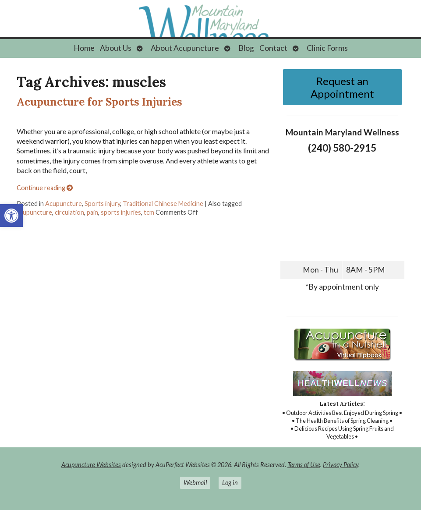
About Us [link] (115, 48)
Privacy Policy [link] (340, 464)
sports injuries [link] (121, 212)
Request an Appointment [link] (342, 87)
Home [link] (84, 48)
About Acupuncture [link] (185, 48)
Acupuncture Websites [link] (91, 464)
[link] (11, 215)
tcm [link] (149, 212)
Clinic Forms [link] (327, 48)
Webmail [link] (195, 482)
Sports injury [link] (102, 203)
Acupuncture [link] (63, 203)
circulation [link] (69, 212)
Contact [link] (273, 48)
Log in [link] (230, 482)
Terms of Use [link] (303, 464)
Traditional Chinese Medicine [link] (163, 203)
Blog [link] (246, 48)
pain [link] (92, 212)
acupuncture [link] (34, 212)
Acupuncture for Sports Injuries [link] (99, 102)
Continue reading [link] (45, 187)
